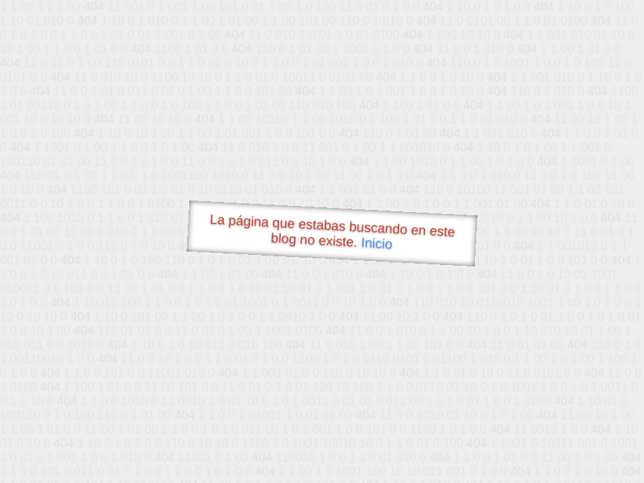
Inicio (377, 243)
